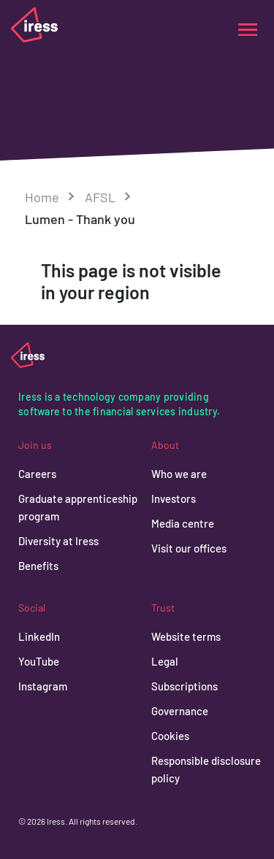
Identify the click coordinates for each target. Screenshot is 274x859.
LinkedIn (39, 636)
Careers (37, 473)
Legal (164, 661)
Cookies (170, 735)
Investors (173, 498)
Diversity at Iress (58, 540)
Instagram (42, 686)
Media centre (182, 523)
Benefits (38, 565)
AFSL (100, 197)
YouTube (38, 661)
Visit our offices (189, 548)
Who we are (179, 473)
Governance (179, 710)
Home (42, 197)
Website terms (186, 636)
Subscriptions (184, 686)
